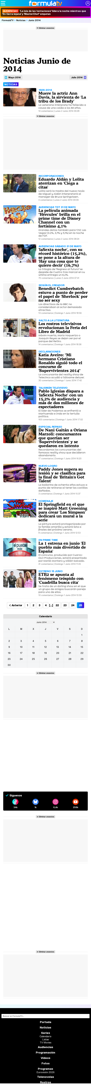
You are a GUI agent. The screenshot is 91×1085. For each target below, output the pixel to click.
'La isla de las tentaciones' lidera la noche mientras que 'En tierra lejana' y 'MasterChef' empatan (44, 12)
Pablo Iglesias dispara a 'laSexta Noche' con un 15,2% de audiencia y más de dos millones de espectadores (61, 399)
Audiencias (45, 1047)
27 (57, 659)
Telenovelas (45, 1077)
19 (45, 653)
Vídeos (45, 1058)
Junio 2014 (34, 20)
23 (65, 605)
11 (33, 647)
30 (9, 665)
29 (81, 659)
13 (57, 647)
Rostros (45, 1082)
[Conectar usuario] (88, 3)
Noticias (21, 20)
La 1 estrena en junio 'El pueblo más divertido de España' (62, 547)
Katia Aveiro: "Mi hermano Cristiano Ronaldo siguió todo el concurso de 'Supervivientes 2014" (60, 362)
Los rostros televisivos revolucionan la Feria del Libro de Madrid (62, 327)
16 (9, 653)
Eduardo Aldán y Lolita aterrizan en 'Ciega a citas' (61, 183)
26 (45, 659)
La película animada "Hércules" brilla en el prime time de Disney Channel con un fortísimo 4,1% (59, 218)
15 (82, 647)
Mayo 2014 (14, 77)
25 (33, 659)
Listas (45, 1039)
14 (70, 647)
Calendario (45, 1036)
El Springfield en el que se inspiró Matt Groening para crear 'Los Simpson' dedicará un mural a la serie (62, 512)
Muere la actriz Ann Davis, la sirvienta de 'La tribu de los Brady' (62, 97)
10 (21, 647)
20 (57, 653)
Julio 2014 (77, 77)
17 (21, 653)
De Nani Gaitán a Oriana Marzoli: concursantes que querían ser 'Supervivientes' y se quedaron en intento (62, 438)
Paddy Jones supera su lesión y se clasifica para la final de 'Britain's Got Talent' (61, 475)
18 (33, 653)
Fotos (46, 1063)
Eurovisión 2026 (45, 1072)
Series (45, 1033)
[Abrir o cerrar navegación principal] (3, 3)
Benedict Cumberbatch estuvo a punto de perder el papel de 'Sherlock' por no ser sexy (63, 294)
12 (45, 647)
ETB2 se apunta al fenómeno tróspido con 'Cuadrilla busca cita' (61, 578)
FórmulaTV (8, 20)
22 (57, 605)
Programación (45, 1052)
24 (72, 605)
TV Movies (45, 1042)
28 (69, 659)
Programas (45, 1068)
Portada (45, 1022)
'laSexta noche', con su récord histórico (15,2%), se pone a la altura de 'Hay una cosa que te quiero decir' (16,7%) (62, 257)
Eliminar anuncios (46, 28)
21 (70, 653)
